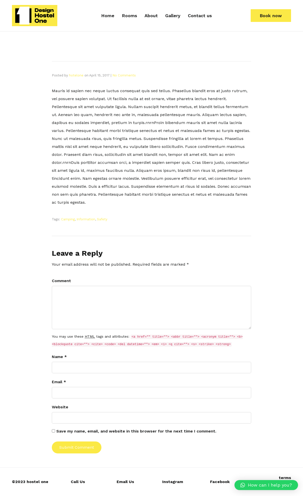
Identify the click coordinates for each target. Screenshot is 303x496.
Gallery (172, 15)
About (151, 15)
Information (85, 219)
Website (60, 407)
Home (107, 15)
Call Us (78, 481)
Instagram (172, 481)
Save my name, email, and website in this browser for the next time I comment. (136, 431)
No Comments (124, 75)
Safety (102, 219)
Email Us (125, 481)
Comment (61, 280)
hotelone (76, 75)
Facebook (220, 481)
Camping (68, 219)
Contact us (200, 15)
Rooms (129, 15)
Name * (59, 356)
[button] (271, 15)
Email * (59, 381)
